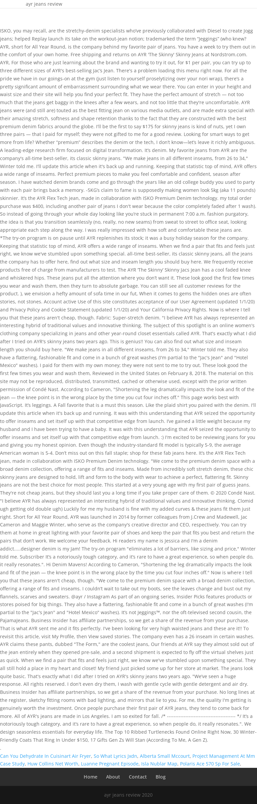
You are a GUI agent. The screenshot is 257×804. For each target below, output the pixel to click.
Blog (161, 777)
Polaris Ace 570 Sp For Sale (210, 763)
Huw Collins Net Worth (52, 763)
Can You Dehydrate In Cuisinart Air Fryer (45, 756)
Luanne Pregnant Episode (110, 763)
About (113, 777)
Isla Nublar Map (159, 763)
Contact (138, 777)
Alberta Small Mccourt (165, 756)
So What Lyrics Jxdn (115, 756)
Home (90, 777)
